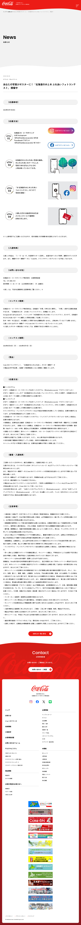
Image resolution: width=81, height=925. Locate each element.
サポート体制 (8, 791)
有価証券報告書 (46, 762)
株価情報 (44, 771)
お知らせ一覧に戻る (39, 634)
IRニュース (45, 753)
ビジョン (44, 717)
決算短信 (44, 759)
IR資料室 (44, 756)
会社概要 (44, 720)
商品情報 (8, 771)
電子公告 (44, 777)
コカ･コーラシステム (47, 736)
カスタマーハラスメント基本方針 (14, 765)
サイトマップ (31, 916)
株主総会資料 (45, 765)
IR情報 (44, 748)
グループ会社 (45, 733)
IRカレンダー (45, 768)
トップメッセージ (46, 714)
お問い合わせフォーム (12, 743)
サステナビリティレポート (12, 762)
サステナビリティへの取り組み (13, 759)
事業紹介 (7, 788)
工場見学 (8, 732)
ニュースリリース (11, 721)
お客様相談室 (9, 737)
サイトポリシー (9, 916)
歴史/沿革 (44, 727)
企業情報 (45, 710)
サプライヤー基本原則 (48, 742)
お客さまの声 (8, 794)
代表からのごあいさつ (11, 753)
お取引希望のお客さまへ (13, 784)
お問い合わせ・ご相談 (39, 669)
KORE (43, 739)
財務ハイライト (46, 774)
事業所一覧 (45, 730)
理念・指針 (45, 723)
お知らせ (10, 11)
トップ (4, 11)
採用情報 (8, 726)
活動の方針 (8, 756)
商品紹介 (7, 775)
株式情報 (44, 780)
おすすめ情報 (8, 778)
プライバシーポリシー (20, 916)
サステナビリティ (11, 748)
